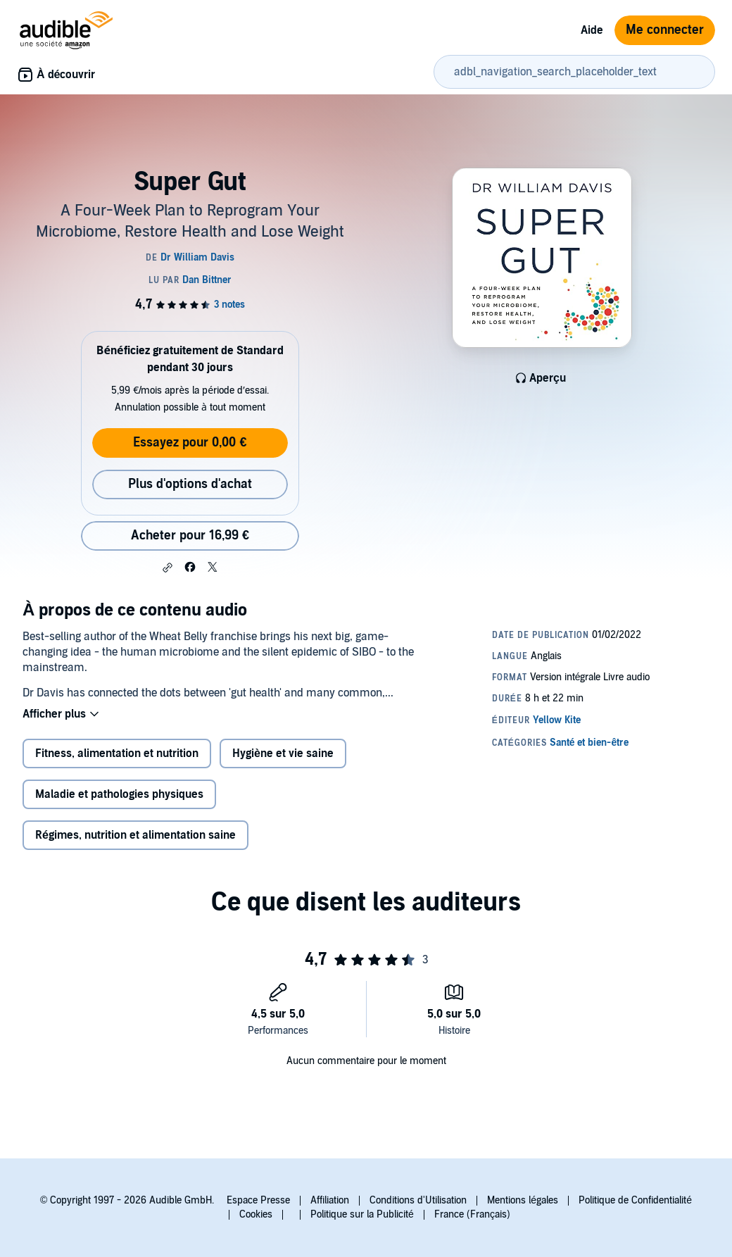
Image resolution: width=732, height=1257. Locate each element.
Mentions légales (522, 1200)
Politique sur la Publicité (362, 1214)
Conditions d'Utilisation (418, 1200)
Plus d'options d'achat (190, 484)
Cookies (255, 1214)
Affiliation (329, 1200)
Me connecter (665, 30)
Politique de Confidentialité (635, 1200)
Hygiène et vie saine (283, 753)
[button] (167, 567)
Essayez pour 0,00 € (189, 442)
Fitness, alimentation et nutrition (116, 753)
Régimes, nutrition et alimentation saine (135, 835)
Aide (592, 30)
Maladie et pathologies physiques (119, 794)
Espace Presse (258, 1200)
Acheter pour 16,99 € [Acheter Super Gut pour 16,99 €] (190, 535)
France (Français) (472, 1214)
